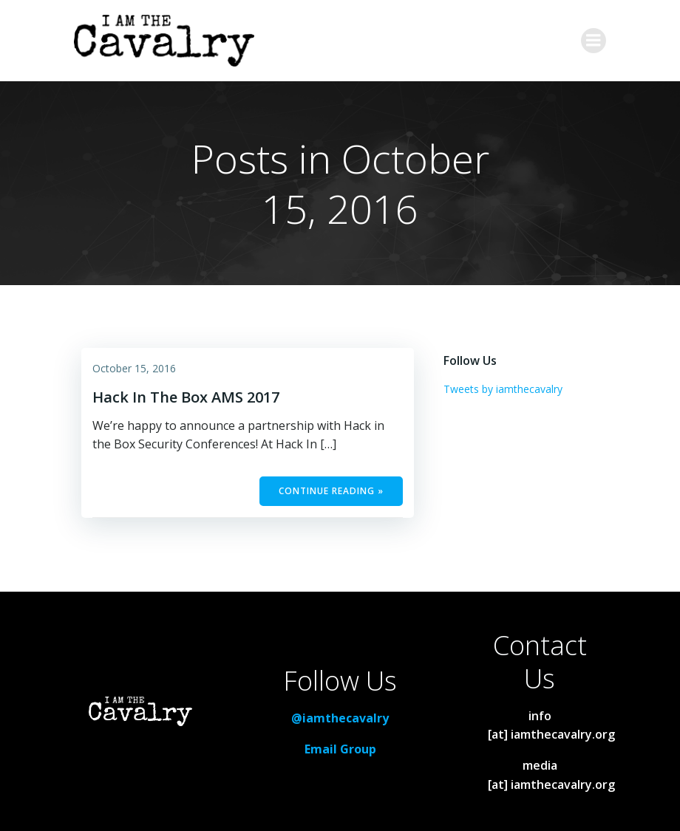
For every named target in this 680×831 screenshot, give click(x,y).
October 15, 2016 (134, 368)
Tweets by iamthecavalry (502, 389)
